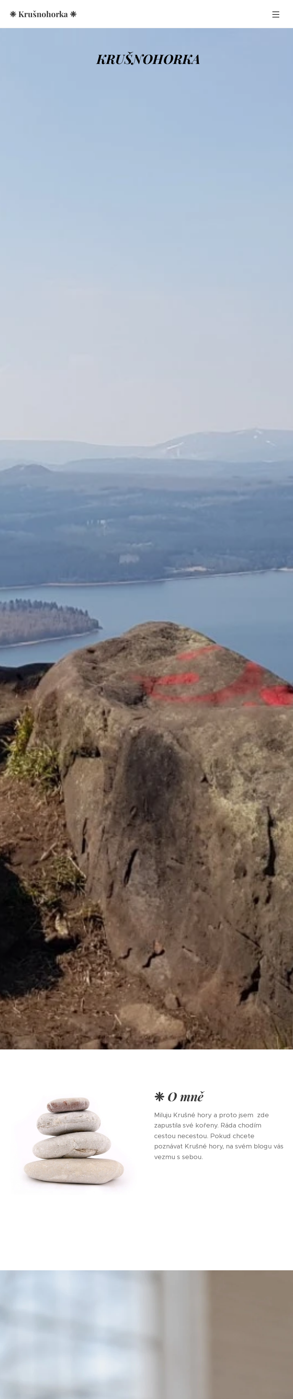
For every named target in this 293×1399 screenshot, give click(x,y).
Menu (275, 14)
